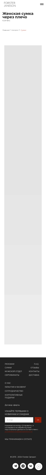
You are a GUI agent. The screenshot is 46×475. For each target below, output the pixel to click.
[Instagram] (23, 466)
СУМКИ (8, 368)
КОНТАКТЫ (34, 371)
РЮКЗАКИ (9, 364)
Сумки (23, 30)
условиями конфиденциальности (18, 431)
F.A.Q (36, 364)
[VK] (31, 466)
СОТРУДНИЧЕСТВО (14, 391)
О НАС (8, 383)
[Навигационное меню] (42, 4)
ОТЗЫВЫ (35, 368)
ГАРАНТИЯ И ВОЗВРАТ (15, 387)
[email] (19, 420)
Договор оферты (12, 405)
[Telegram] (15, 466)
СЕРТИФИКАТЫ (12, 375)
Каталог (14, 30)
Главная (5, 30)
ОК (38, 420)
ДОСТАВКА (34, 375)
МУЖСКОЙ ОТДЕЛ (13, 371)
